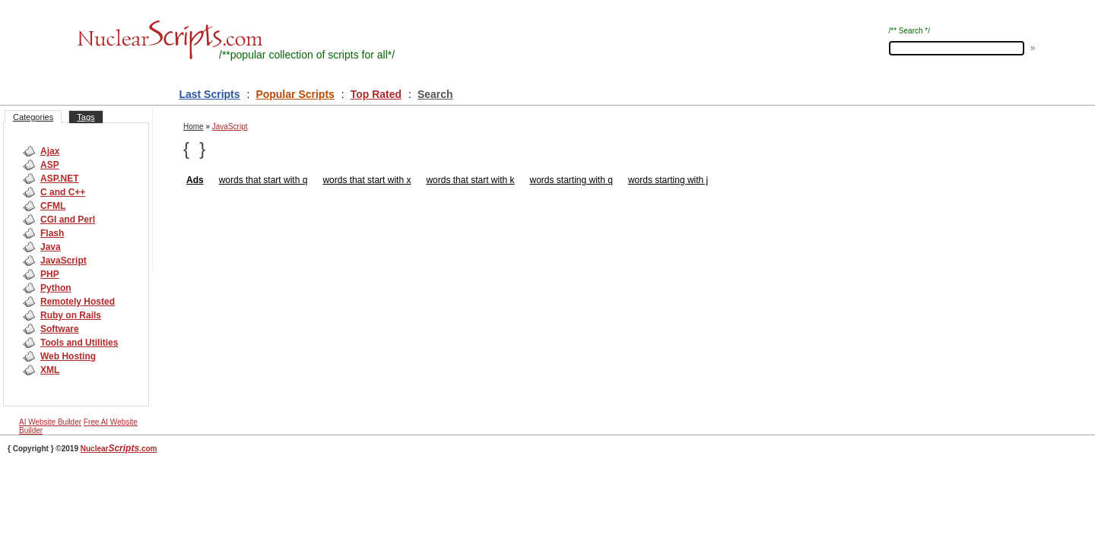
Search (435, 94)
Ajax (49, 151)
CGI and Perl (67, 219)
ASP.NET (59, 178)
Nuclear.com (119, 448)
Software (59, 329)
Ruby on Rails (70, 315)
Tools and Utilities (79, 342)
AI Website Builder (50, 422)
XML (49, 370)
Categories (33, 117)
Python (55, 288)
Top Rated (376, 94)
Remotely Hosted (77, 301)
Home (193, 126)
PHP (49, 274)
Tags (85, 117)
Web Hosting (68, 356)
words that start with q (263, 180)
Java (50, 247)
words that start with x (366, 180)
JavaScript (63, 260)
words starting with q (570, 180)
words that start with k (470, 180)
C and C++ (62, 192)
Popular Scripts (295, 94)
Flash (52, 233)
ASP (49, 165)
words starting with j (668, 180)
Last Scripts (209, 94)
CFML (52, 206)
